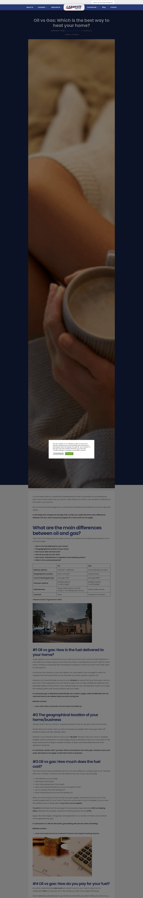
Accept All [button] (69, 454)
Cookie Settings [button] (58, 454)
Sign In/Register (108, 2)
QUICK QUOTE (97, 2)
